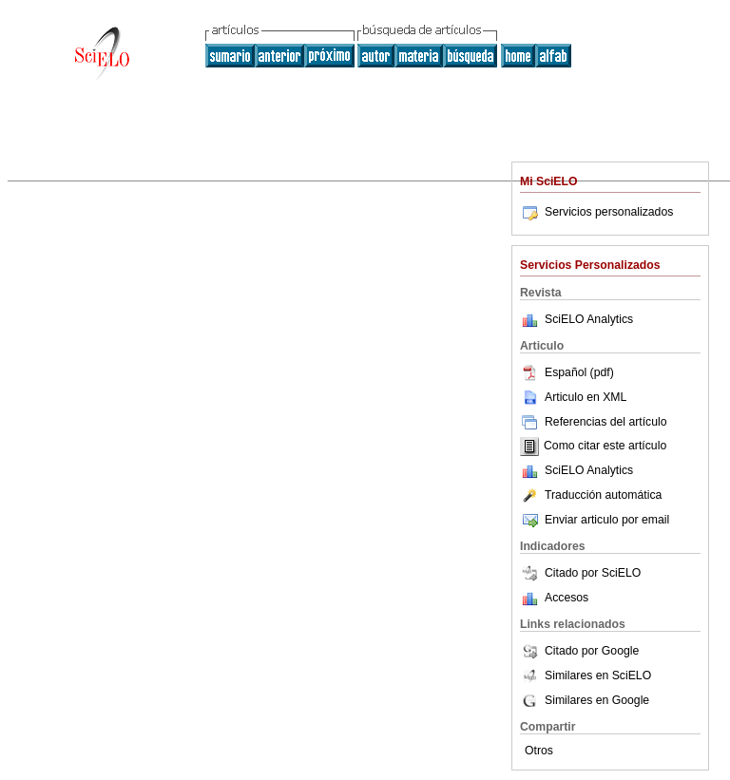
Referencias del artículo (593, 421)
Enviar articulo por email (594, 519)
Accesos (566, 597)
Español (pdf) (567, 372)
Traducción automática (591, 495)
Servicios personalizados (596, 212)
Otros (539, 750)
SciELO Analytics (589, 319)
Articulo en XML (573, 397)
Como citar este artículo (605, 446)
